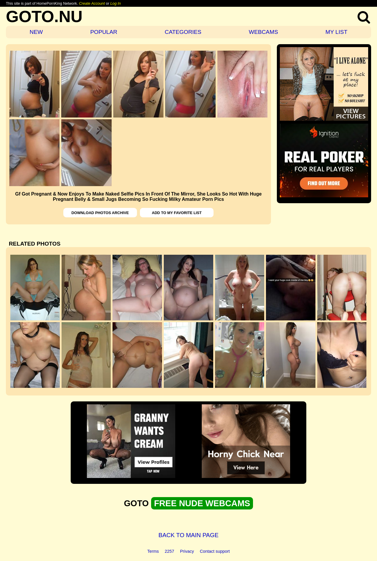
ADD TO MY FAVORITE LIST (176, 213)
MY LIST (336, 32)
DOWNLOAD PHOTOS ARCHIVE (100, 213)
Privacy (187, 551)
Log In (115, 3)
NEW (36, 32)
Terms (153, 551)
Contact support (215, 551)
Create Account (92, 3)
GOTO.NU (44, 16)
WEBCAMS (263, 32)
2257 (169, 551)
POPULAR (103, 32)
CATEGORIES (183, 32)
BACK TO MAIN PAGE (188, 535)
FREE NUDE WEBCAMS (202, 503)
